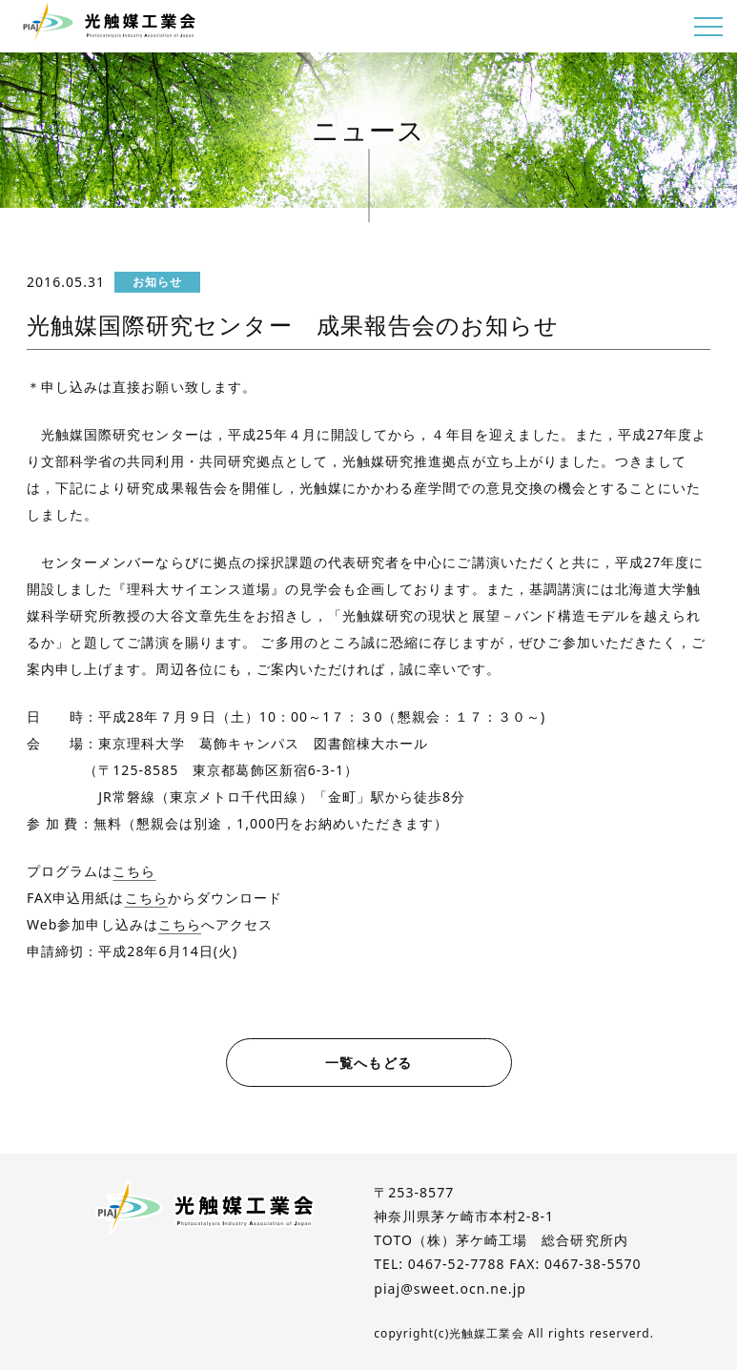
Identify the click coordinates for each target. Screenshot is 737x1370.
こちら (134, 871)
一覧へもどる (368, 1062)
